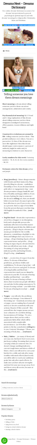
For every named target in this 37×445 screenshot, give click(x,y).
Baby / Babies (9, 336)
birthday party (10, 419)
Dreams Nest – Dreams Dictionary (18, 439)
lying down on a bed (12, 424)
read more (20, 253)
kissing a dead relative (13, 429)
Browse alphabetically (9, 395)
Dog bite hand (9, 217)
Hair (5, 258)
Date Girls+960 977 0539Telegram (18, 45)
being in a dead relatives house (16, 427)
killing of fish (10, 422)
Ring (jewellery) (10, 179)
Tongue (7, 296)
